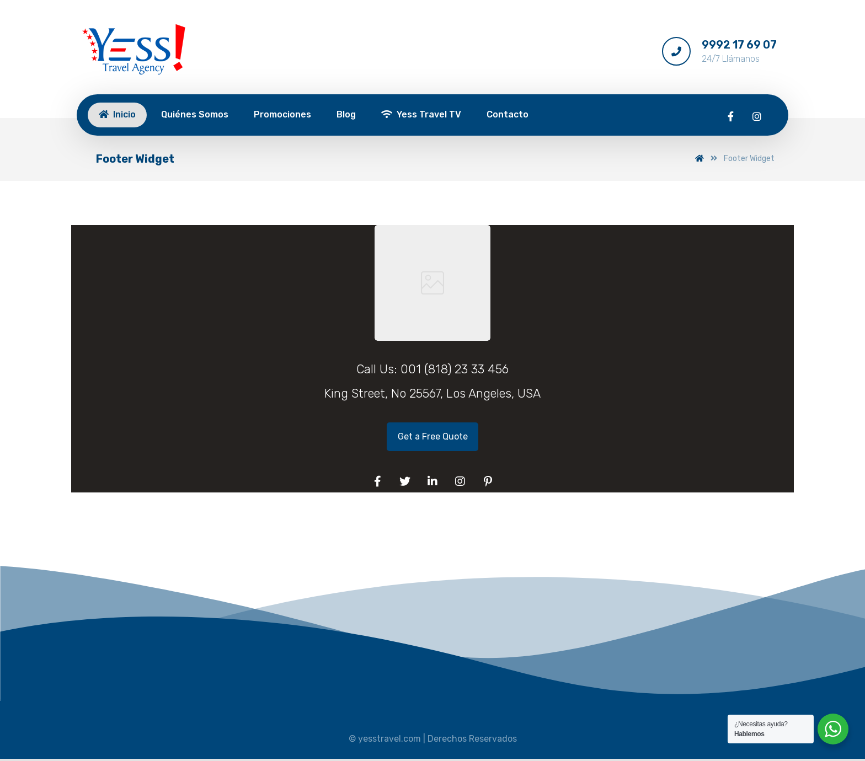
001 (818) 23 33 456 (455, 369)
